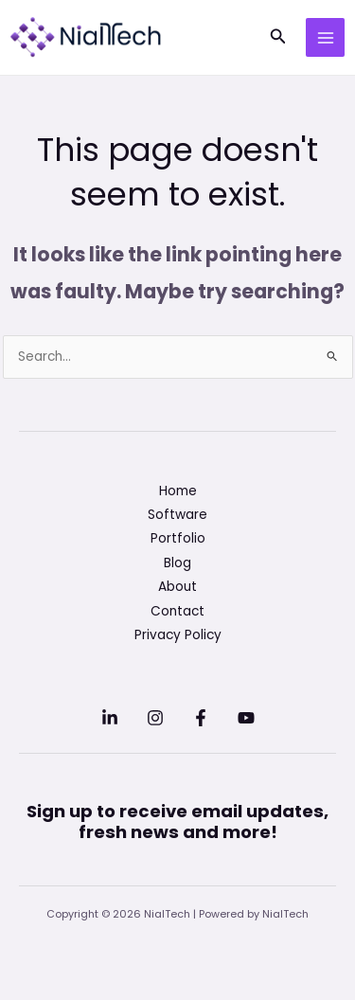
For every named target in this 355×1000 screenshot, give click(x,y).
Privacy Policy (178, 635)
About (177, 587)
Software (177, 515)
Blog (177, 563)
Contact (177, 611)
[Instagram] (155, 717)
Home (178, 491)
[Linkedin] (109, 717)
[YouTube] (246, 717)
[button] (278, 38)
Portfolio (178, 538)
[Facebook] (200, 717)
